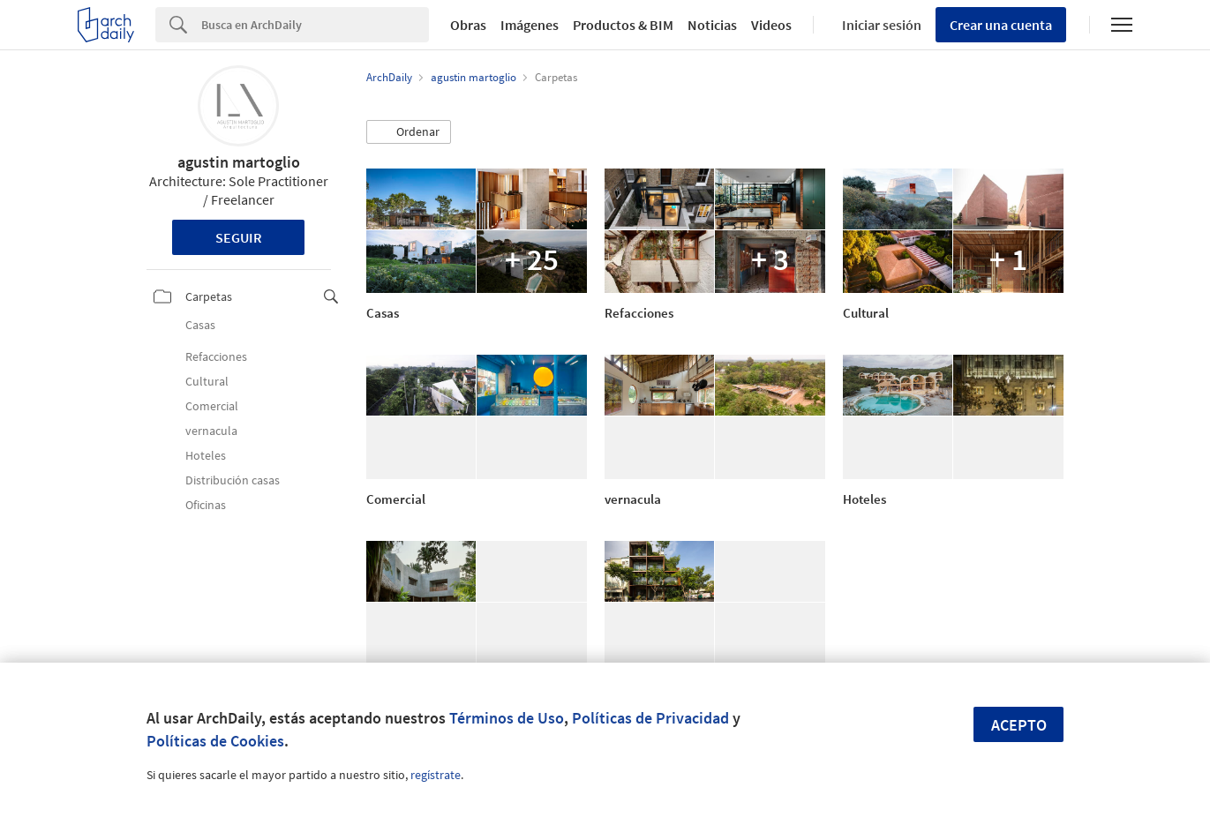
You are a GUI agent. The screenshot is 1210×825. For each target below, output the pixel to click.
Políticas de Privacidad (650, 718)
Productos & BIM (623, 25)
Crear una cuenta (1001, 25)
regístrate (435, 775)
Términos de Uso (506, 718)
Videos (771, 25)
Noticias (712, 25)
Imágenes (529, 25)
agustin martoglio (238, 162)
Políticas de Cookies (215, 741)
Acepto (1019, 725)
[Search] (315, 24)
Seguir (238, 237)
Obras (468, 25)
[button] (408, 132)
